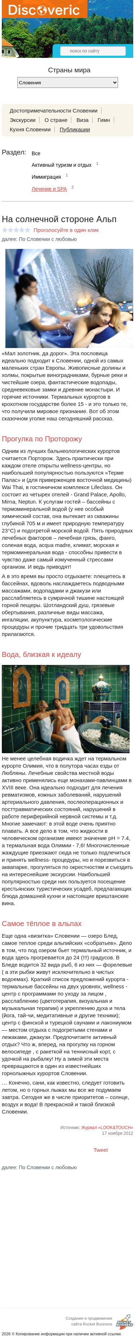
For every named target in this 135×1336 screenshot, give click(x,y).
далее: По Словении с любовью (39, 239)
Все (36, 153)
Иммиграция (46, 177)
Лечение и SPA (49, 189)
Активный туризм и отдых (61, 165)
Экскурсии (23, 120)
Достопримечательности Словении (54, 110)
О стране (56, 120)
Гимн (104, 120)
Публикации (75, 129)
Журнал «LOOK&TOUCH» (107, 1127)
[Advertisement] (67, 1233)
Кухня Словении (30, 129)
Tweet (101, 1150)
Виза (83, 120)
